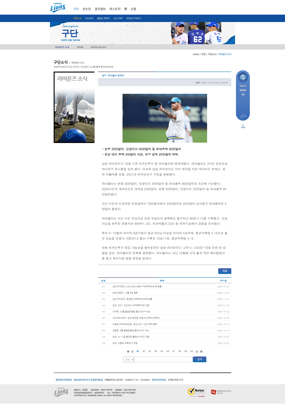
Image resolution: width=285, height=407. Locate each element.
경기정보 (100, 9)
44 (156, 351)
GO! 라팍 (118, 18)
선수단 (87, 9)
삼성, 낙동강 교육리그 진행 (125, 343)
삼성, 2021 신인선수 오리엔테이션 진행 (131, 305)
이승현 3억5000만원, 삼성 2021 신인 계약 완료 (135, 324)
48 (179, 351)
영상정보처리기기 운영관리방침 (88, 380)
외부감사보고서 (98, 47)
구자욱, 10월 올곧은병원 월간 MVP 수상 (131, 311)
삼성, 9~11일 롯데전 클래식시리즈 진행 (131, 336)
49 (186, 351)
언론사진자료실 (159, 380)
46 (168, 351)
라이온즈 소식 (62, 47)
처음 (128, 351)
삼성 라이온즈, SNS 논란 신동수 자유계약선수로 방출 (137, 286)
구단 (76, 9)
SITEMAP (145, 380)
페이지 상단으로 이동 (243, 126)
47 (173, 351)
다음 (197, 351)
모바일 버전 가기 (175, 380)
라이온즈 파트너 (133, 18)
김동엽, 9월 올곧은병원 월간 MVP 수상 (131, 330)
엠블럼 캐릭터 (103, 18)
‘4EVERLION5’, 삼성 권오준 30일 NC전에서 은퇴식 (136, 318)
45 (161, 351)
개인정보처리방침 (64, 380)
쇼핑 (133, 9)
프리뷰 (80, 47)
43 (149, 351)
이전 (132, 351)
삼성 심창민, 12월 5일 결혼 (125, 292)
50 (191, 351)
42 (143, 351)
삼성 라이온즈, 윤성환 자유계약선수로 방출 (132, 299)
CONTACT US (131, 380)
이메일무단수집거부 (114, 380)
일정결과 (243, 90)
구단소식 (77, 18)
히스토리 (89, 18)
